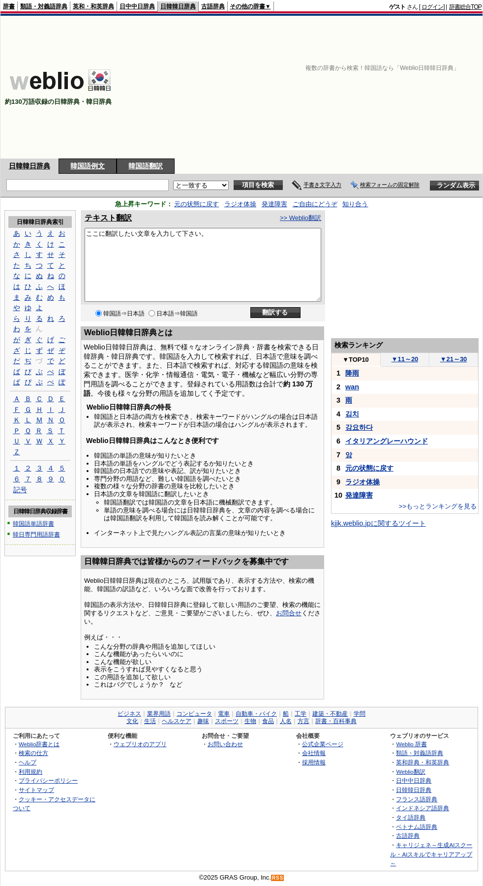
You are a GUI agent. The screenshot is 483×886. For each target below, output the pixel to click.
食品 (268, 721)
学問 (359, 714)
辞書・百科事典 (336, 721)
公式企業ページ (322, 744)
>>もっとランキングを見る (438, 506)
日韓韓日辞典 (178, 6)
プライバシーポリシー (48, 780)
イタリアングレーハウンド (386, 441)
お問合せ (289, 613)
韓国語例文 (87, 166)
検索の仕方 (33, 753)
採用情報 (314, 762)
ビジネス (129, 714)
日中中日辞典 (137, 6)
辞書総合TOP (465, 6)
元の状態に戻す (196, 204)
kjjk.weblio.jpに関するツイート (378, 523)
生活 (150, 721)
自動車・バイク (256, 714)
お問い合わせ (225, 744)
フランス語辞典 (416, 799)
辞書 (9, 6)
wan (352, 387)
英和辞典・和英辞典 (422, 762)
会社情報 (314, 753)
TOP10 (355, 359)
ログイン (432, 6)
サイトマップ (36, 790)
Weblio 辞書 (411, 744)
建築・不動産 (330, 714)
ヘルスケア (176, 721)
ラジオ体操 (240, 204)
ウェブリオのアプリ (140, 744)
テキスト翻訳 (108, 218)
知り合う (355, 204)
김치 (352, 414)
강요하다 (359, 427)
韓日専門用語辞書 (36, 533)
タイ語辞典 (410, 817)
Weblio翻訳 (410, 771)
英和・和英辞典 (93, 6)
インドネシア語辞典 (422, 808)
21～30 (453, 359)
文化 (132, 721)
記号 (20, 490)
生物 (250, 721)
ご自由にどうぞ (315, 204)
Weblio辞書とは (39, 744)
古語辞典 (213, 6)
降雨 (352, 373)
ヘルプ (27, 762)
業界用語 (159, 714)
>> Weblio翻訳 (300, 218)
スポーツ (227, 721)
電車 (224, 714)
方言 (303, 721)
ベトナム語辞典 (416, 826)
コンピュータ (194, 714)
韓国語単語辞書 (33, 523)
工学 (300, 714)
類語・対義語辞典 (43, 6)
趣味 (203, 721)
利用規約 (30, 771)
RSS (278, 878)
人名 (286, 721)
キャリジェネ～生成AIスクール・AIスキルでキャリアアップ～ (431, 854)
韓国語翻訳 (145, 166)
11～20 (405, 359)
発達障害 (274, 204)
